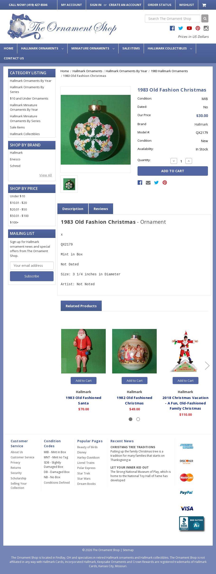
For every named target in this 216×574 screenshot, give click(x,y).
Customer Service (22, 457)
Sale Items (131, 48)
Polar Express (86, 468)
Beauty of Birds (87, 447)
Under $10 (17, 196)
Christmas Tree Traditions (132, 447)
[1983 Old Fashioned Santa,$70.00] (83, 351)
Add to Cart (84, 380)
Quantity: (144, 160)
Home (8, 48)
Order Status (159, 5)
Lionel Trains (86, 463)
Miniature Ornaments (93, 48)
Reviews (101, 208)
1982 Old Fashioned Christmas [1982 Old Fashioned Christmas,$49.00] (134, 400)
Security (16, 473)
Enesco (15, 159)
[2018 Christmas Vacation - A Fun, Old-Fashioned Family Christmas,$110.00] (185, 351)
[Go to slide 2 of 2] (61, 365)
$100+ (14, 222)
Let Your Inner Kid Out (129, 467)
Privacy (15, 462)
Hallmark (16, 152)
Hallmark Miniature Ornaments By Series (25, 118)
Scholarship (18, 478)
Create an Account (125, 5)
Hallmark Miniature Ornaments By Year (24, 107)
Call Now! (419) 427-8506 (28, 5)
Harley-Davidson (88, 458)
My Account (71, 5)
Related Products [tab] (81, 305)
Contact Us (14, 58)
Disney (81, 452)
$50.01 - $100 (19, 216)
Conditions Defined (57, 483)
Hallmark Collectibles (170, 48)
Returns (16, 468)
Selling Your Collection (19, 486)
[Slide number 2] (138, 419)
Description (72, 208)
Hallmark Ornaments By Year (30, 81)
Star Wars (84, 479)
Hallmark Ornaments (42, 48)
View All (45, 175)
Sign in (95, 5)
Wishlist (186, 5)
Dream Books (86, 484)
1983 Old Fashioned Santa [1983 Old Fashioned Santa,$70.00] (83, 400)
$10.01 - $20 (18, 203)
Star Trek (83, 473)
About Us (17, 452)
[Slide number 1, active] (130, 419)
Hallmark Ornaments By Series (27, 89)
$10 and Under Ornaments (29, 98)
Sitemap (128, 550)
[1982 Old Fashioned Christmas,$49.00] (134, 351)
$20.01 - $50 (18, 209)
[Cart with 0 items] (204, 5)
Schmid (15, 166)
